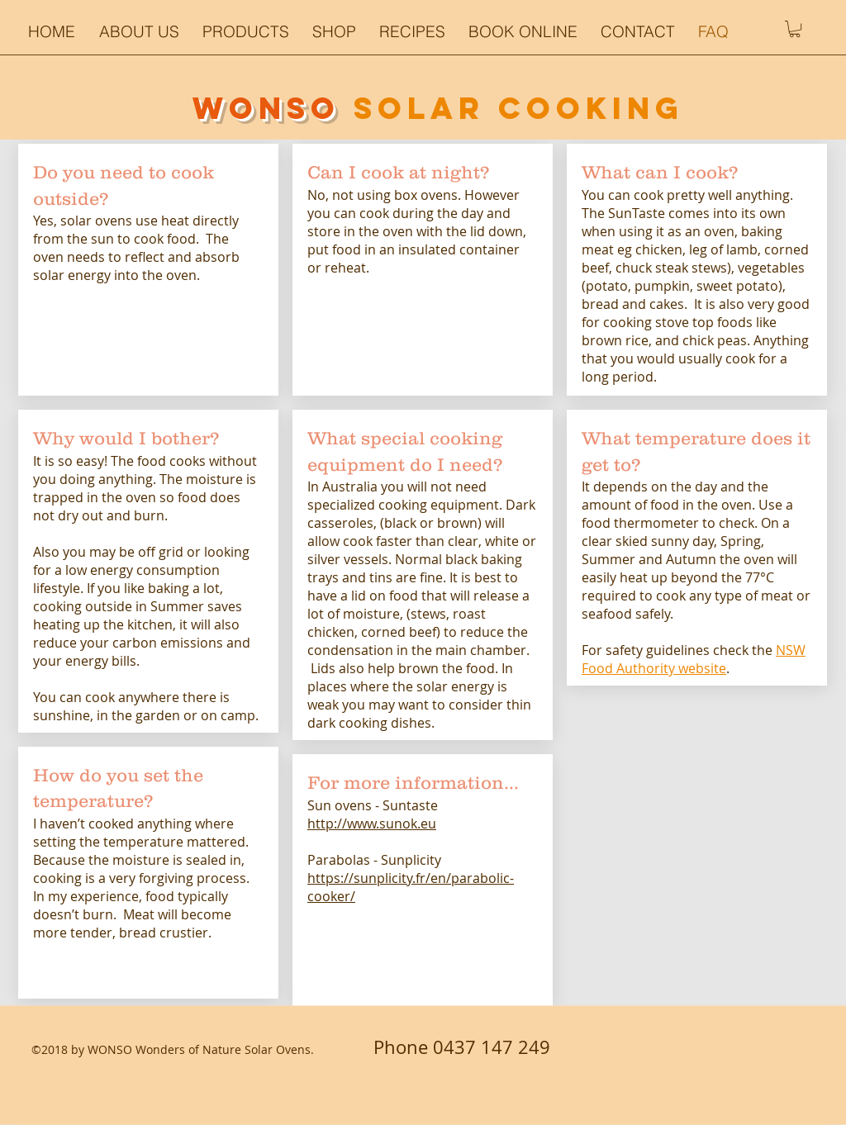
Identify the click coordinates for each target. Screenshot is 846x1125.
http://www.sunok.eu (371, 823)
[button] (415, 31)
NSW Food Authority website (694, 659)
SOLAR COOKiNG (519, 108)
